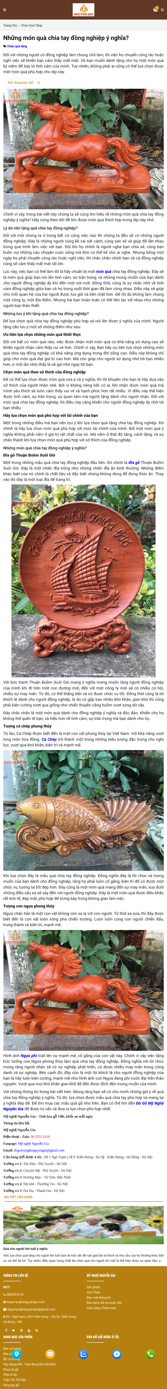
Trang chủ (10, 25)
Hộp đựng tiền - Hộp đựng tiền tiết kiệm (29, 1366)
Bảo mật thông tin (99, 1299)
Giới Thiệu (93, 1294)
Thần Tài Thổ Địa (14, 1382)
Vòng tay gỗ (11, 1387)
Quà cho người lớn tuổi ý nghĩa (25, 1251)
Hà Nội (147, 1157)
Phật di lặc (10, 1376)
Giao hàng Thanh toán (101, 1310)
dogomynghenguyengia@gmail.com (31, 1311)
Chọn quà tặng (31, 25)
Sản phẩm (93, 1289)
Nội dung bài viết (21, 83)
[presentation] (12, 1241)
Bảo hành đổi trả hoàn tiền (104, 1305)
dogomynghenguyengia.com (25, 1304)
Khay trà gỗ (10, 1371)
